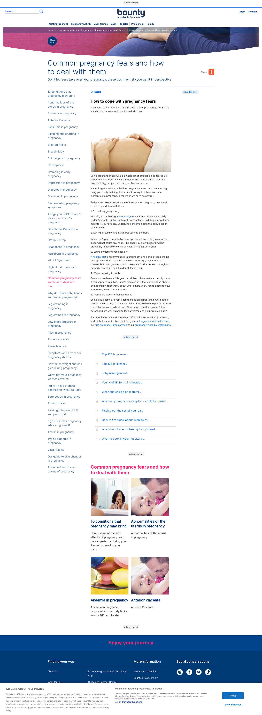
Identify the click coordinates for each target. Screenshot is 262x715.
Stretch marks (57, 403)
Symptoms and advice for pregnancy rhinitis (64, 355)
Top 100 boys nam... (115, 354)
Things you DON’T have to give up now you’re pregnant (65, 218)
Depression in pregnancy (64, 182)
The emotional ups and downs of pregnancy (62, 469)
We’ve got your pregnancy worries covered (65, 377)
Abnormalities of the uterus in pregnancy (61, 104)
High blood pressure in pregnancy (62, 269)
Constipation (56, 165)
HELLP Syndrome (59, 260)
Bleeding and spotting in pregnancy (63, 136)
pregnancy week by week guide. (153, 324)
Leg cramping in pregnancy (58, 306)
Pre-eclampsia (57, 346)
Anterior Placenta (59, 120)
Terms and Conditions (146, 671)
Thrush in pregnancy (61, 432)
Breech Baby (56, 151)
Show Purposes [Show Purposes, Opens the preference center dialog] (233, 709)
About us (53, 671)
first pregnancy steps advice (111, 324)
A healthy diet (98, 256)
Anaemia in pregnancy (62, 113)
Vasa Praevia (56, 449)
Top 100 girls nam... (114, 363)
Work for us (54, 681)
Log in (242, 11)
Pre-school (137, 24)
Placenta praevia (58, 339)
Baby (114, 24)
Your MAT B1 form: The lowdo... (122, 382)
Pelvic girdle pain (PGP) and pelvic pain (63, 412)
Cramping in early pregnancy (59, 174)
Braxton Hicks (57, 144)
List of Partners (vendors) (129, 706)
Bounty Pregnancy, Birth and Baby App (107, 673)
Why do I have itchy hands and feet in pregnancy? (65, 295)
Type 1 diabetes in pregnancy (59, 441)
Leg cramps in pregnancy (64, 315)
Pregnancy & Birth (81, 24)
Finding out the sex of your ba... (122, 410)
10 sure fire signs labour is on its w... (125, 420)
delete (36, 11)
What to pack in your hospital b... (123, 438)
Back (96, 91)
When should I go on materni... (121, 391)
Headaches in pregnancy (64, 246)
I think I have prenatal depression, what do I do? (64, 387)
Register (252, 11)
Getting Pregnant (58, 24)
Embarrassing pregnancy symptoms (64, 205)
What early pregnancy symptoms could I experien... (135, 401)
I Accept (232, 700)
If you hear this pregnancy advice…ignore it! (64, 423)
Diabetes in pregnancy (62, 189)
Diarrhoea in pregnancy (63, 196)
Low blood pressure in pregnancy (62, 323)
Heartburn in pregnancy (63, 253)
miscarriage (125, 216)
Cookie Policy (141, 684)
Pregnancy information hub (154, 321)
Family (150, 24)
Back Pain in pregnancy (63, 127)
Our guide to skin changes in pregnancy (64, 458)
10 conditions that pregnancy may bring (61, 93)
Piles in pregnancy (59, 332)
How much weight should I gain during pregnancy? (65, 366)
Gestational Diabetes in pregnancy (63, 231)
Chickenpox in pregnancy (64, 158)
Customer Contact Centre (102, 681)
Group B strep (57, 240)
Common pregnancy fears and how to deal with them (64, 282)
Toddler (124, 24)
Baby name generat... (115, 373)
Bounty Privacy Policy (146, 677)
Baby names (101, 24)
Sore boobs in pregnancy (64, 396)
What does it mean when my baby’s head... (129, 429)
